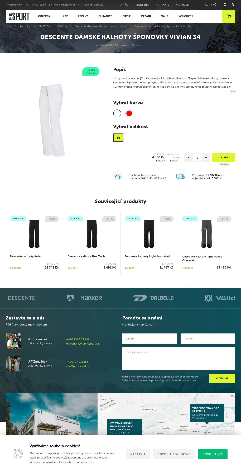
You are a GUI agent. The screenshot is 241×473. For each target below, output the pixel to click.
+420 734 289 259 (93, 4)
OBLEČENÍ (44, 16)
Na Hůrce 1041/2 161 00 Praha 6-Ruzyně (124, 430)
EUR (207, 4)
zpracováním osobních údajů (181, 376)
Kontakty (162, 4)
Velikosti (182, 4)
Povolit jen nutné (174, 454)
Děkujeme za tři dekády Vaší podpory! (207, 413)
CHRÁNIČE (105, 16)
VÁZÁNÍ (146, 16)
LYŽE (65, 16)
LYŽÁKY (83, 16)
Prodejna (142, 4)
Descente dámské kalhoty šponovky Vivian (101, 26)
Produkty (25, 26)
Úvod (9, 26)
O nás (124, 4)
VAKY (164, 16)
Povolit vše (213, 454)
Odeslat (222, 378)
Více (232, 91)
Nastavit (138, 454)
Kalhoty (63, 26)
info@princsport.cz (64, 4)
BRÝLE (127, 16)
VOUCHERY (186, 16)
